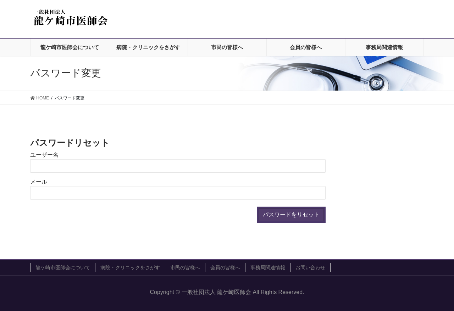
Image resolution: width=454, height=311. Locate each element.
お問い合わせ (310, 267)
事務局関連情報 (267, 267)
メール (38, 182)
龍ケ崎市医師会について (62, 267)
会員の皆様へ (225, 267)
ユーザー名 (44, 155)
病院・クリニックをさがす (130, 267)
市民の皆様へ (185, 267)
